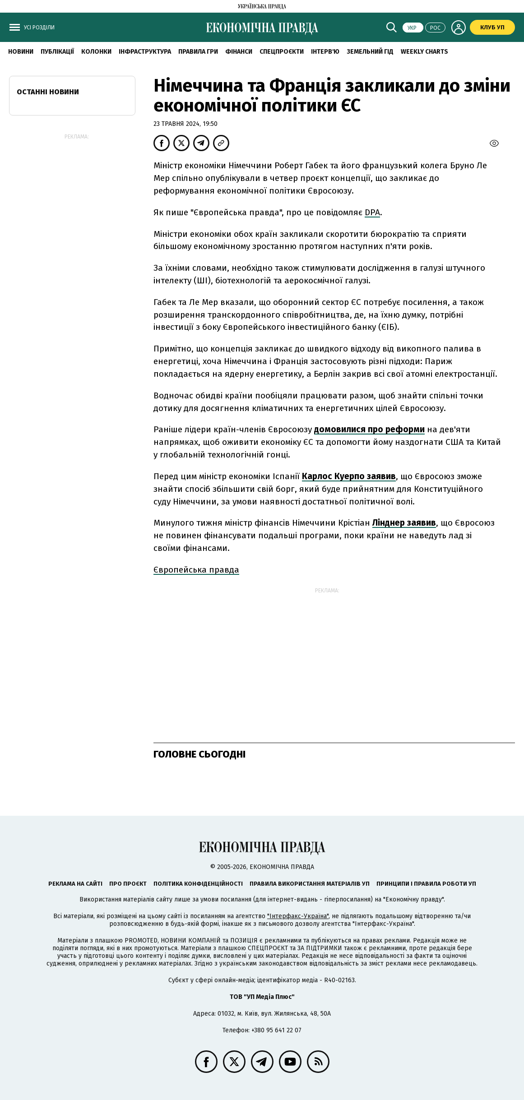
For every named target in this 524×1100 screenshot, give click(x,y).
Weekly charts (424, 51)
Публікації (57, 51)
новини (20, 51)
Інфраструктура (145, 51)
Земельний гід (370, 51)
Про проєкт (128, 883)
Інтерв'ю (325, 51)
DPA (372, 212)
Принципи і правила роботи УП (426, 883)
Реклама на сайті (75, 883)
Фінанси (238, 51)
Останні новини (48, 92)
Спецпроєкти (282, 51)
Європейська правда (196, 569)
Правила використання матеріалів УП (310, 883)
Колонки (96, 51)
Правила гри (198, 51)
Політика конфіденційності (198, 883)
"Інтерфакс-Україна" (298, 916)
